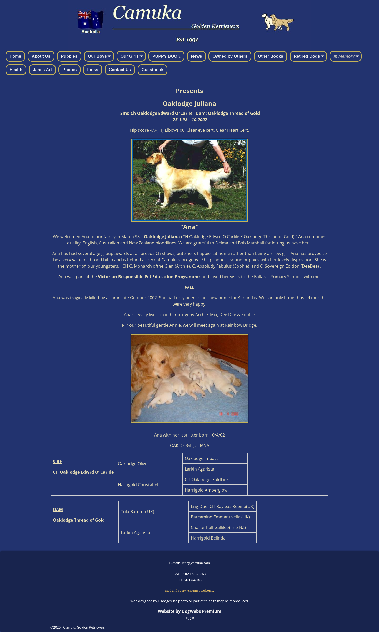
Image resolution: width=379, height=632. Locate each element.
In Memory (347, 57)
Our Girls (133, 57)
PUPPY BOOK (166, 56)
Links (92, 69)
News (196, 56)
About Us (41, 56)
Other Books (270, 56)
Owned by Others (229, 56)
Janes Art (42, 69)
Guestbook (153, 69)
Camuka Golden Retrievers (84, 627)
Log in (190, 617)
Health (15, 69)
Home (15, 56)
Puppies (69, 56)
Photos (69, 69)
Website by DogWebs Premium (189, 611)
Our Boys (100, 57)
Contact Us (120, 69)
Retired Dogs (310, 57)
